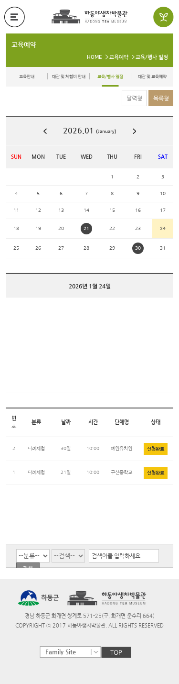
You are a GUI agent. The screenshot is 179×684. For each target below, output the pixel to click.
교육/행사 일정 (152, 57)
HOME (94, 57)
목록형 (161, 98)
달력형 (134, 98)
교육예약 (23, 45)
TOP (116, 652)
